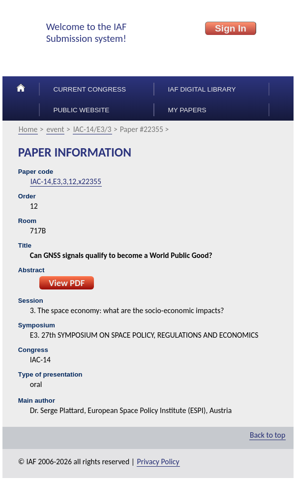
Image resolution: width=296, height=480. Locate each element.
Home (28, 129)
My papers (187, 110)
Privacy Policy (158, 461)
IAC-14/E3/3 (92, 129)
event (55, 129)
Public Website (81, 110)
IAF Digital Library (202, 89)
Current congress (89, 89)
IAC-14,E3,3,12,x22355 (65, 181)
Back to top (267, 435)
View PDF (67, 282)
